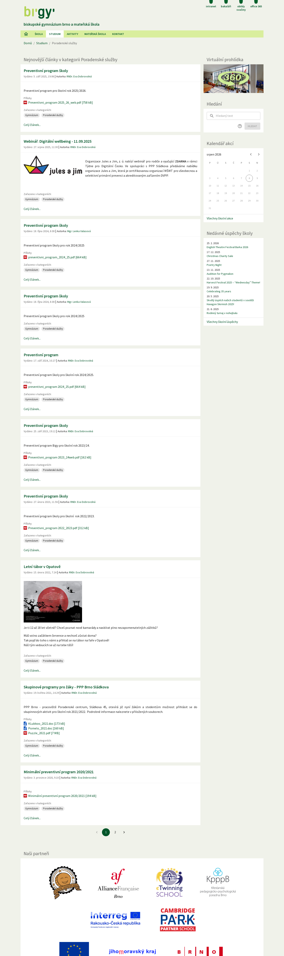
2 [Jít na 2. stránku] (115, 832)
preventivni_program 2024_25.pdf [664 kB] (54, 386)
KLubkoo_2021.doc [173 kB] (44, 723)
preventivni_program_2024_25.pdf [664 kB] (55, 257)
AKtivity (72, 34)
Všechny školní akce (220, 218)
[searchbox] (238, 116)
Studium (55, 34)
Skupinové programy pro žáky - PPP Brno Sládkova (66, 686)
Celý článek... (32, 125)
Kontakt (118, 34)
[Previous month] (251, 154)
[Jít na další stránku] (124, 832)
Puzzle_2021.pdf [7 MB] (41, 733)
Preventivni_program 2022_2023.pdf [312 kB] (56, 528)
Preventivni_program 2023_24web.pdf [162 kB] (57, 457)
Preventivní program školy (46, 70)
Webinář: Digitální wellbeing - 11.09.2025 (58, 141)
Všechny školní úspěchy (222, 322)
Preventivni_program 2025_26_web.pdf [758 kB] (58, 102)
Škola (39, 34)
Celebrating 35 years (219, 291)
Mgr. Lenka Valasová (79, 231)
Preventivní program (41, 354)
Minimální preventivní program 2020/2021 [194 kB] (59, 795)
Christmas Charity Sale (220, 256)
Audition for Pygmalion (220, 274)
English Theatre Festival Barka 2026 (227, 247)
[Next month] (259, 154)
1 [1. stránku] (106, 832)
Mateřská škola (95, 34)
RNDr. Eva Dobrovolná (79, 76)
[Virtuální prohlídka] (233, 78)
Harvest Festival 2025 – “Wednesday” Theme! (233, 282)
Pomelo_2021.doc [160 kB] (43, 728)
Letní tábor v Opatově (42, 566)
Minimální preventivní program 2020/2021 (59, 771)
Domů (28, 43)
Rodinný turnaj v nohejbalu (222, 313)
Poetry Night (214, 265)
